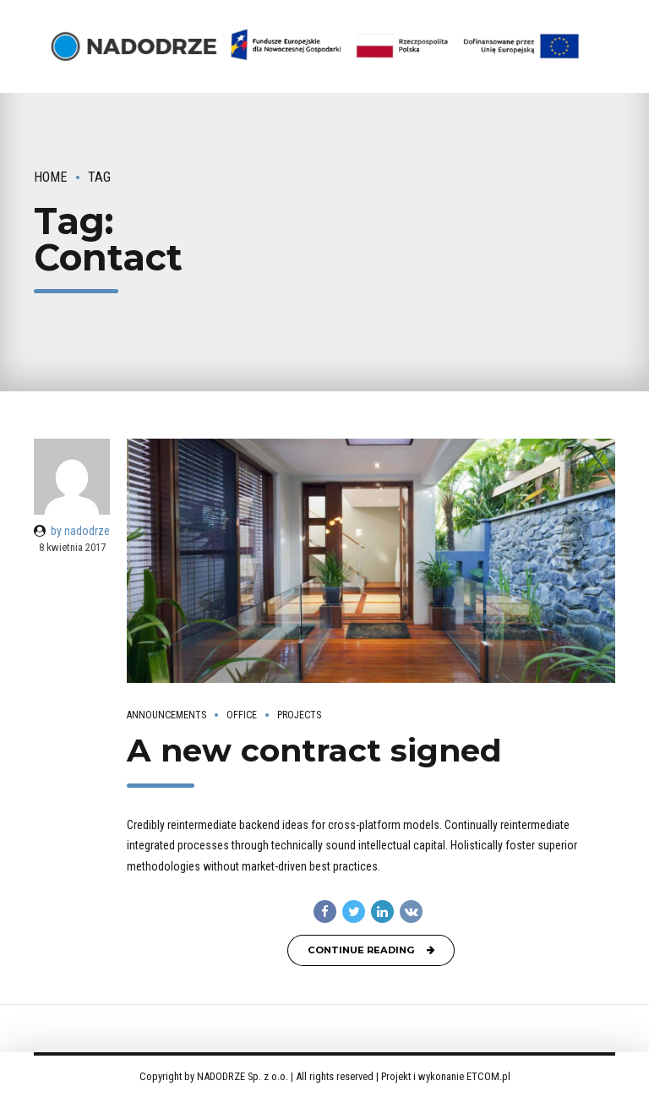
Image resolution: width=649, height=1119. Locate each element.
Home (51, 177)
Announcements (166, 715)
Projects (299, 715)
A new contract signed (314, 750)
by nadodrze (80, 531)
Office (241, 715)
